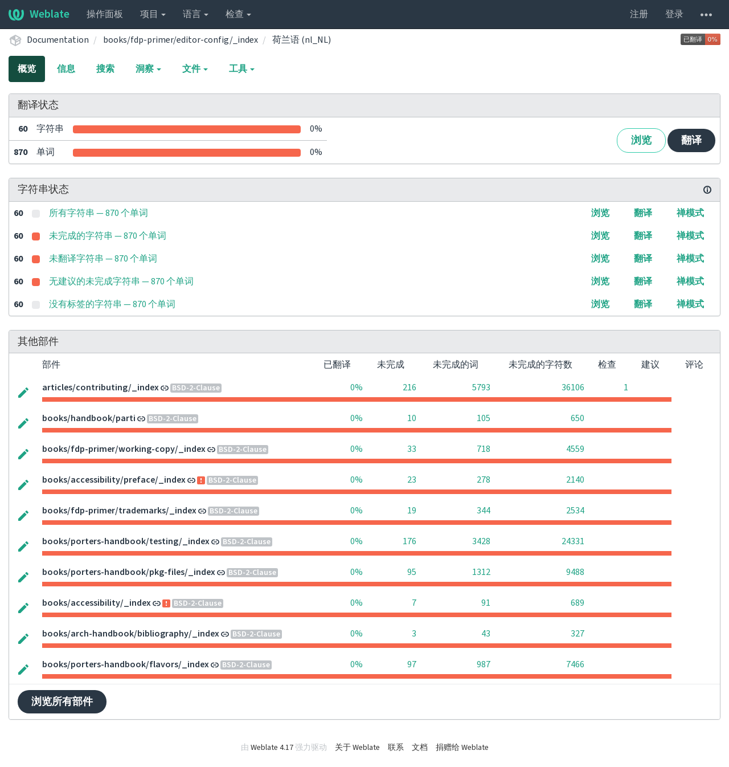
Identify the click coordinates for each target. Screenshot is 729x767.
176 (409, 541)
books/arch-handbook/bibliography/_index (130, 633)
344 (483, 510)
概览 (27, 69)
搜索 (105, 69)
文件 (195, 69)
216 (409, 387)
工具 (242, 69)
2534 (575, 510)
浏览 (641, 140)
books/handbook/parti (89, 418)
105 (483, 418)
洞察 (148, 69)
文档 (420, 747)
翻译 (691, 140)
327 (577, 633)
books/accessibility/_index (96, 603)
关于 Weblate (357, 747)
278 (483, 480)
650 (577, 418)
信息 (66, 69)
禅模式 (690, 213)
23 (411, 480)
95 (411, 572)
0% (356, 387)
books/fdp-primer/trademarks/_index (119, 510)
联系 (396, 747)
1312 (481, 572)
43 (485, 633)
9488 (575, 572)
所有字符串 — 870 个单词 (98, 213)
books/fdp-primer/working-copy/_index (124, 449)
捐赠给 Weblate (462, 747)
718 (483, 449)
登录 (674, 14)
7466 (575, 664)
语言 (195, 14)
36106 (573, 387)
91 (485, 603)
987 (483, 664)
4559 (575, 449)
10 (411, 418)
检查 (238, 14)
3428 (481, 541)
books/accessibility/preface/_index (114, 480)
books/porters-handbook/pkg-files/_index (128, 572)
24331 (573, 541)
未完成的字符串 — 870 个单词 (107, 236)
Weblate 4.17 (272, 747)
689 (577, 603)
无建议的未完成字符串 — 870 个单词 (121, 281)
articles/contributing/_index (100, 387)
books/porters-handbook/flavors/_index (125, 664)
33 (411, 449)
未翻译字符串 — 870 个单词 (103, 258)
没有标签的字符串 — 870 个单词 (112, 304)
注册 (639, 14)
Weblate (39, 14)
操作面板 (105, 14)
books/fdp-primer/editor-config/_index (180, 40)
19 (411, 510)
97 (411, 664)
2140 (575, 480)
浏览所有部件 (62, 702)
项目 (153, 14)
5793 (481, 387)
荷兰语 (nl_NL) (301, 40)
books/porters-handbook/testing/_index (126, 541)
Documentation (58, 40)
